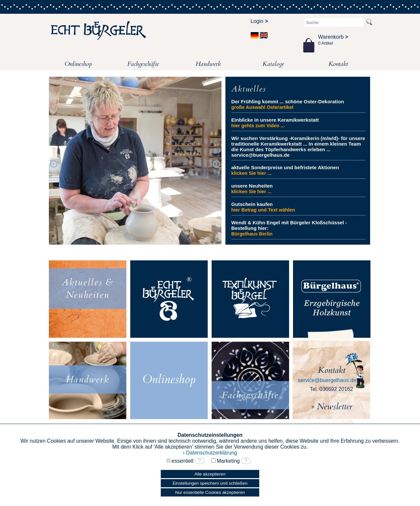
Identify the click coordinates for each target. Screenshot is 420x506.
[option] (135, 163)
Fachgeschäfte (143, 64)
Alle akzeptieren (210, 474)
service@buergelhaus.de (327, 380)
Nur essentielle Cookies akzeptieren (210, 492)
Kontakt (338, 64)
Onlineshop (78, 64)
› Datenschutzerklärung (210, 452)
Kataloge (273, 64)
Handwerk (208, 64)
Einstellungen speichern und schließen (210, 483)
